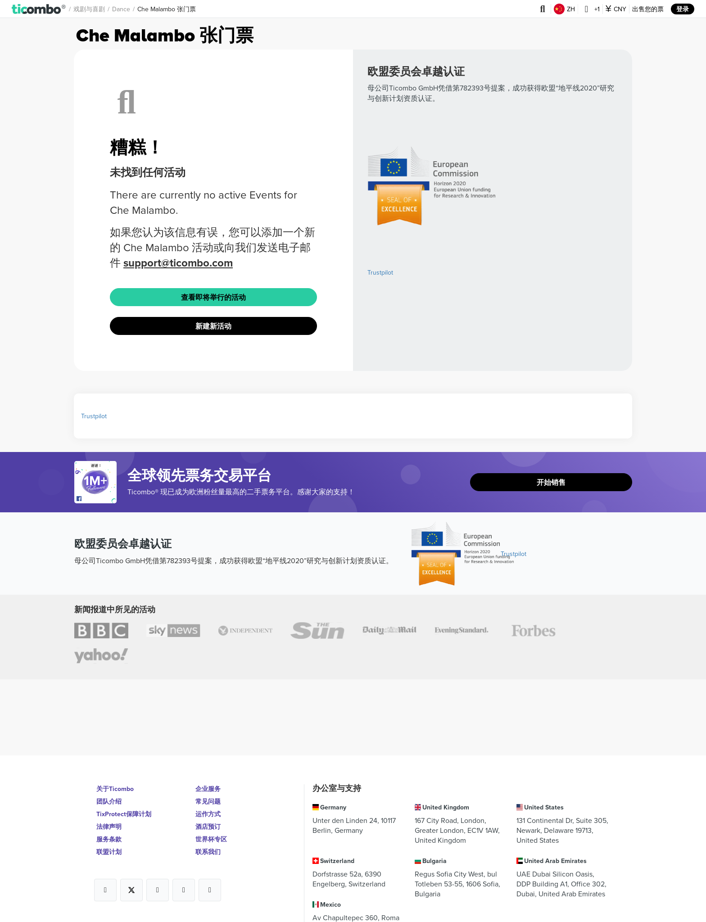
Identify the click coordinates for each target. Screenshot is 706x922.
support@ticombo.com (178, 263)
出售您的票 (648, 9)
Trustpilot (380, 272)
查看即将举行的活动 (213, 297)
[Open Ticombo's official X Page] (131, 890)
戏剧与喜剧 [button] (89, 9)
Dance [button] (121, 9)
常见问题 (208, 801)
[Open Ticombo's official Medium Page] (183, 890)
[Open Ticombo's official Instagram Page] (157, 890)
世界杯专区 (211, 839)
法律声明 (109, 826)
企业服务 (208, 788)
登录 (682, 9)
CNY (616, 9)
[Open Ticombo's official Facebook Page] (97, 498)
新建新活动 (213, 326)
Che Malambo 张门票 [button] (166, 9)
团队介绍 (109, 801)
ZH (564, 9)
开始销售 (551, 482)
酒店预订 (208, 826)
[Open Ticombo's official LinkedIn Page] (210, 890)
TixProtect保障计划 (123, 813)
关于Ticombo (115, 788)
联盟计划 (109, 851)
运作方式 (208, 813)
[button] (39, 9)
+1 (590, 9)
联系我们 (208, 851)
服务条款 (109, 839)
